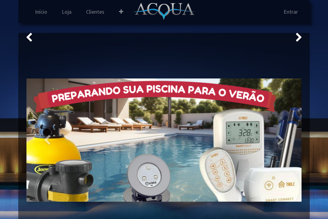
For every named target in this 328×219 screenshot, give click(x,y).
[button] (121, 11)
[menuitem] (41, 11)
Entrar (291, 11)
